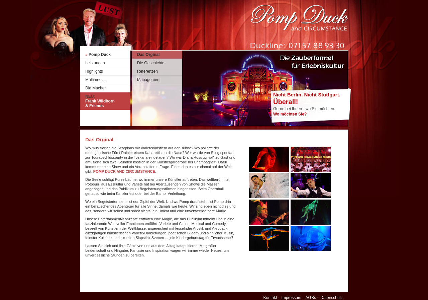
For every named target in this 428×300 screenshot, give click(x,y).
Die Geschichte (150, 63)
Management (148, 79)
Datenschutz (331, 297)
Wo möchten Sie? (290, 114)
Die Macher (95, 88)
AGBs (311, 297)
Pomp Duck (98, 54)
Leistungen (95, 63)
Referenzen (147, 71)
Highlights (94, 71)
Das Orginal (148, 54)
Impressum (291, 297)
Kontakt (270, 297)
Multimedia (95, 79)
